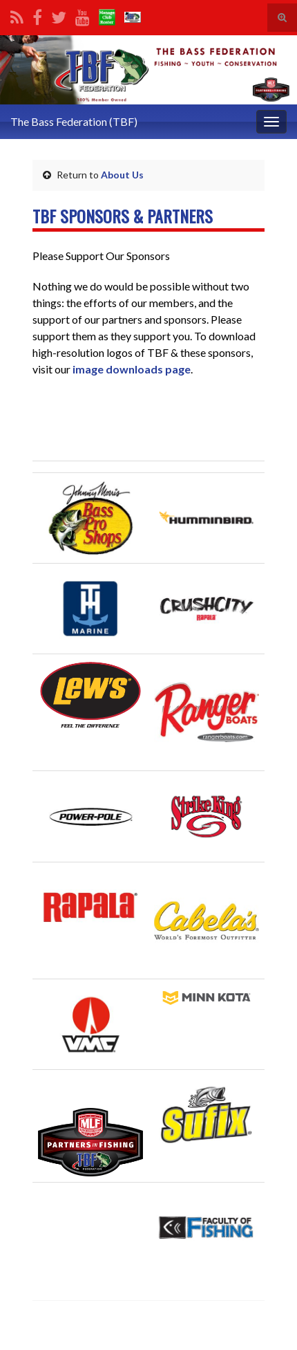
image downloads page (130, 369)
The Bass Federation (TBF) (73, 121)
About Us (122, 175)
